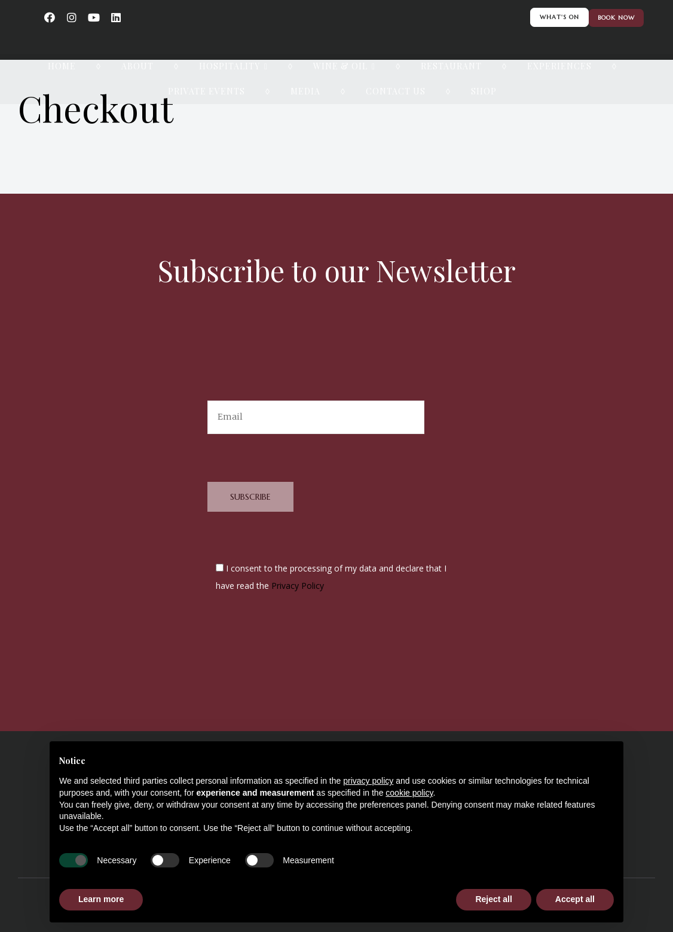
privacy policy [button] (368, 781)
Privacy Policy (297, 585)
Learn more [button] (101, 899)
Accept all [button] (575, 899)
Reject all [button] (493, 899)
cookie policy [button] (409, 792)
